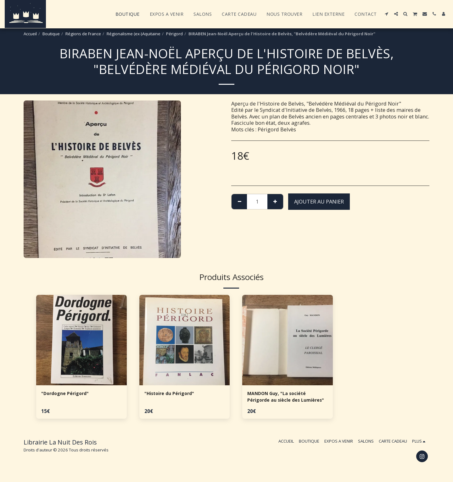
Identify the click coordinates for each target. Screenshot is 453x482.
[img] (81, 340)
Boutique (51, 34)
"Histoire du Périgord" (173, 394)
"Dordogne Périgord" (68, 394)
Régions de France (83, 34)
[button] (386, 14)
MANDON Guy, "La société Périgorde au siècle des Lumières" (280, 398)
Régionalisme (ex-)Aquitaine (133, 34)
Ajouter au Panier (319, 201)
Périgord (174, 34)
